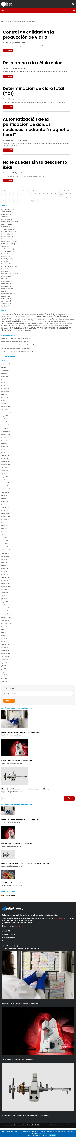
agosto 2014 (4, 568)
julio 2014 (4, 571)
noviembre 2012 (5, 626)
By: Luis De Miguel (16, 773)
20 (52, 200)
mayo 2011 (4, 681)
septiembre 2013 (6, 602)
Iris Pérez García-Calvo (7, 253)
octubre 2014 (5, 562)
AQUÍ (43, 1133)
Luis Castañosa (5, 265)
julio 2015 (4, 535)
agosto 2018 (4, 449)
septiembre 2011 (6, 669)
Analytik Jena (51, 323)
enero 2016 (4, 519)
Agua (34, 323)
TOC (22, 339)
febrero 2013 (5, 617)
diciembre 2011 (5, 660)
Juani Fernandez (6, 260)
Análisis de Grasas (21, 326)
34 (64, 204)
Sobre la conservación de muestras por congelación (20, 741)
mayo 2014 (4, 577)
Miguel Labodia (5, 280)
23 (70, 200)
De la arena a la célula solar (32, 64)
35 (70, 204)
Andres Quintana (6, 221)
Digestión (72, 328)
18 (40, 200)
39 (22, 209)
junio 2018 (4, 452)
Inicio (2, 21)
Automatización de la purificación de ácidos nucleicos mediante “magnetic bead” (36, 129)
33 (58, 204)
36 (4, 209)
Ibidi (40, 330)
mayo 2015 (4, 541)
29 (34, 204)
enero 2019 (4, 437)
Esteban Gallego (5, 245)
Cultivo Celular (57, 328)
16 (28, 200)
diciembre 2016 (5, 495)
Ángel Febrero (5, 223)
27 (22, 204)
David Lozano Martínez (7, 240)
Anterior (6, 195)
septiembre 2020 (6, 400)
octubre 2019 (5, 419)
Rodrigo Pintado (5, 305)
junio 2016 (4, 507)
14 (16, 200)
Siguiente (54, 209)
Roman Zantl (5, 308)
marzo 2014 (4, 583)
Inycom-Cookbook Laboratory (9, 250)
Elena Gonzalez (5, 243)
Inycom (60, 928)
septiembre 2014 (6, 565)
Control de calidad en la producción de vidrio (28, 34)
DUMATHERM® (6, 330)
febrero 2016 (5, 516)
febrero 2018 (5, 464)
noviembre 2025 (5, 373)
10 (61, 195)
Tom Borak (4, 315)
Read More (8, 51)
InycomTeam (63, 330)
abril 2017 (4, 489)
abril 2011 (4, 684)
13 (10, 200)
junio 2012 (4, 641)
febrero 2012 (5, 653)
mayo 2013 (4, 611)
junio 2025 (4, 376)
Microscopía (5, 332)
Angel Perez (4, 226)
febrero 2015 (5, 550)
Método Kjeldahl (33, 332)
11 (67, 195)
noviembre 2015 (5, 525)
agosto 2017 (4, 483)
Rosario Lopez (5, 310)
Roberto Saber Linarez (7, 303)
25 (10, 204)
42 (40, 209)
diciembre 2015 (5, 522)
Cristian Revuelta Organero (8, 238)
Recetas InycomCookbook (18, 335)
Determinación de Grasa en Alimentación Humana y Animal (19, 354)
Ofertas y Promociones (46, 332)
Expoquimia (15, 330)
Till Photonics (17, 339)
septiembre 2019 (6, 422)
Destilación (66, 328)
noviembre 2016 (5, 498)
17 (34, 200)
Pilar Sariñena (5, 295)
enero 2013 (4, 620)
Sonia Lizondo (5, 312)
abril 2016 (4, 513)
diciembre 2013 (5, 592)
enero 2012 (4, 657)
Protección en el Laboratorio (60, 332)
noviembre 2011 (5, 663)
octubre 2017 (5, 477)
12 (4, 200)
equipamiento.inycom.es (11, 950)
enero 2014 (4, 589)
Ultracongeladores (27, 339)
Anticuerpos (61, 323)
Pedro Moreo (5, 293)
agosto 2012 (4, 635)
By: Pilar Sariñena (15, 744)
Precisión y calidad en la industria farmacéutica (15, 348)
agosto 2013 (4, 605)
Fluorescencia (23, 330)
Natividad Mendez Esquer (8, 283)
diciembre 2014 (5, 556)
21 (58, 200)
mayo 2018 (4, 455)
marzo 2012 (4, 650)
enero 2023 (4, 394)
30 (40, 204)
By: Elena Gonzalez (21, 176)
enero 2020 (4, 413)
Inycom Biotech (53, 330)
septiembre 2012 (6, 632)
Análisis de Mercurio (31, 326)
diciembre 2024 (5, 379)
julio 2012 (4, 638)
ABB (3, 323)
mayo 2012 (4, 644)
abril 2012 (4, 647)
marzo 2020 (4, 410)
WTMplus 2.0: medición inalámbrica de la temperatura (17, 360)
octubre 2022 (5, 397)
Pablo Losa (4, 288)
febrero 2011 (5, 690)
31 (46, 204)
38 (16, 209)
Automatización (42, 326)
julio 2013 (4, 608)
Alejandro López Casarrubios (9, 218)
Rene (2, 300)
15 (22, 200)
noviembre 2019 (5, 416)
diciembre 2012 (5, 623)
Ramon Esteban (5, 298)
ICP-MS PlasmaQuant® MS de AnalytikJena (16, 770)
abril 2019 (4, 428)
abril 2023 (4, 388)
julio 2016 (4, 504)
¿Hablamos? (19, 935)
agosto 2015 (4, 532)
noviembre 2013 (5, 596)
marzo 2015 (4, 547)
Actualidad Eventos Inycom (26, 323)
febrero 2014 (5, 586)
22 (64, 200)
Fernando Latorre (6, 248)
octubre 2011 (5, 666)
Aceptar (52, 1135)
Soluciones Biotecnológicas (50, 335)
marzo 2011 (4, 687)
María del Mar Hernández (8, 278)
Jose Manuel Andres (7, 258)
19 (46, 200)
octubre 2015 (5, 528)
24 (4, 204)
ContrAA (48, 328)
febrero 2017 (5, 492)
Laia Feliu (4, 263)
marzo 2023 (4, 391)
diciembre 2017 (5, 471)
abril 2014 (4, 580)
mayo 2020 (4, 407)
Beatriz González (6, 233)
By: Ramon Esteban (19, 43)
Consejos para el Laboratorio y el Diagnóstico (28, 328)
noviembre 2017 (5, 474)
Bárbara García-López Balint (9, 231)
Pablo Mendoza (5, 290)
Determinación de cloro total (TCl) (33, 92)
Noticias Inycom (9, 905)
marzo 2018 (4, 461)
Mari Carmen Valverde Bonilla (9, 275)
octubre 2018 (5, 446)
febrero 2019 (5, 434)
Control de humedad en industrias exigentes (15, 351)
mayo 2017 (4, 486)
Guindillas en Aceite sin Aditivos (12, 892)
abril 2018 (4, 458)
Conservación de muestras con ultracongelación (16, 357)
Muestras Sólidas (13, 332)
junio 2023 (4, 382)
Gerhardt (35, 330)
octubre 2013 (5, 599)
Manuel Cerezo (5, 270)
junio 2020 (4, 403)
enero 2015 (4, 553)
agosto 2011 (4, 672)
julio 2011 (4, 675)
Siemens (39, 334)
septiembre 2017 (6, 480)
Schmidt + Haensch (32, 334)
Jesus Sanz (4, 255)
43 (46, 209)
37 (10, 209)
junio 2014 (4, 574)
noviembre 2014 (5, 559)
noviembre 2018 (5, 443)
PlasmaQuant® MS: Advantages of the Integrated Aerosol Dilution (25, 798)
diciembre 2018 (5, 440)
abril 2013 (4, 614)
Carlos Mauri (4, 236)
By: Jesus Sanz (17, 895)
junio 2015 (4, 538)
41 (34, 209)
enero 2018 (4, 467)
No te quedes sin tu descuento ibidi (35, 167)
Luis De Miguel (5, 268)
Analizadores (40, 323)
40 (28, 209)
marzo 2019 (4, 431)
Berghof (50, 326)
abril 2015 (4, 544)
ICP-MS (45, 330)
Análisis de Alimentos (10, 326)
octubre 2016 (5, 501)
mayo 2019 (4, 425)
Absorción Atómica (11, 323)
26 (16, 204)
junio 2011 (4, 678)
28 (28, 204)
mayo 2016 (4, 510)
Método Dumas (23, 332)
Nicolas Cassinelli (6, 285)
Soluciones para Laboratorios (26, 336)
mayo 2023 (4, 385)
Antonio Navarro (5, 228)
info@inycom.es (8, 947)
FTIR (29, 330)
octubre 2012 (5, 629)
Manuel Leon (5, 273)
